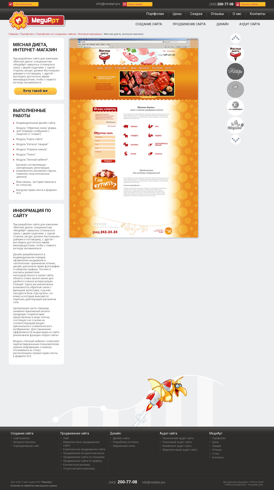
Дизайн (222, 24)
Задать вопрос (135, 4)
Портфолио (155, 14)
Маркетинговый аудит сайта (179, 449)
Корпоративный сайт (26, 445)
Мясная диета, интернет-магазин (235, 53)
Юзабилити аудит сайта (176, 445)
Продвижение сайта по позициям (83, 457)
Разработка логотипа (125, 442)
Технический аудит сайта (178, 438)
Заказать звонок (249, 4)
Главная (13, 34)
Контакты (257, 14)
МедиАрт (215, 433)
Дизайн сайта (121, 438)
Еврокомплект (235, 107)
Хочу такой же (35, 91)
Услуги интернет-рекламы (79, 468)
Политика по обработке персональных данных (34, 485)
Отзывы (217, 14)
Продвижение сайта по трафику (82, 460)
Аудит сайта (249, 24)
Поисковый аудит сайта (177, 442)
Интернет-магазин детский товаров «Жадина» (235, 125)
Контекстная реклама (76, 464)
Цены (177, 14)
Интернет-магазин (24, 442)
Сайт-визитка (21, 438)
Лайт (66, 438)
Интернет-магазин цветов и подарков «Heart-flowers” (235, 89)
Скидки (196, 14)
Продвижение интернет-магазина (83, 453)
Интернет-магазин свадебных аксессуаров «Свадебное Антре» (235, 71)
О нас (237, 14)
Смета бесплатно (23, 4)
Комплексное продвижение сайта (84, 449)
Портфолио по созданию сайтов (56, 34)
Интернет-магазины (90, 34)
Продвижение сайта (189, 24)
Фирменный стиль (124, 445)
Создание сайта (149, 24)
